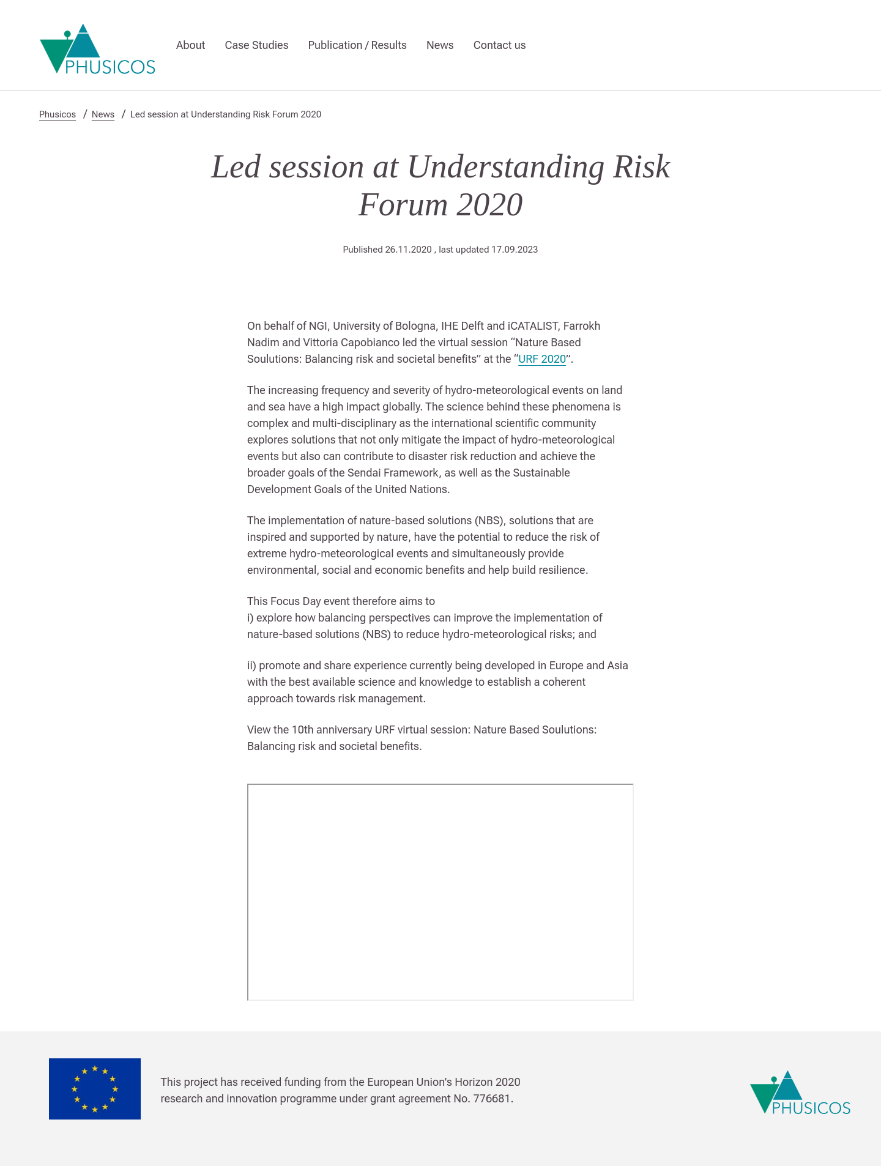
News (440, 45)
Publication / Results (357, 45)
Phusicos (57, 114)
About (190, 45)
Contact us (500, 45)
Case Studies (256, 45)
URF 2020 (542, 358)
